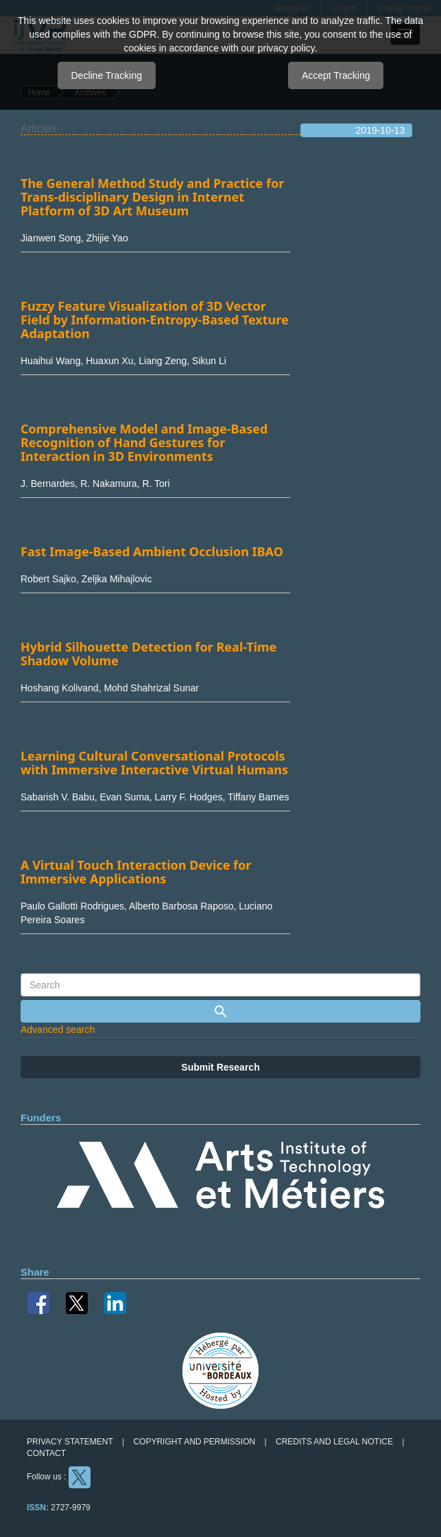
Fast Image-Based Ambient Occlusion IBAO (152, 551)
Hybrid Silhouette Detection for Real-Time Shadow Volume (148, 654)
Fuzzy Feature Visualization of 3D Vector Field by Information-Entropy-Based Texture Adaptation (155, 320)
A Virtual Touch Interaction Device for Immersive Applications (136, 872)
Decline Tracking (107, 75)
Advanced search (58, 1029)
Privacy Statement (70, 1441)
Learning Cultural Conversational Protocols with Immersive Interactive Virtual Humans (154, 763)
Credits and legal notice (334, 1441)
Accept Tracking (336, 75)
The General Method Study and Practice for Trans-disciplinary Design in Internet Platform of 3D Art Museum (152, 197)
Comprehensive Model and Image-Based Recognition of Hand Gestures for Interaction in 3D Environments (144, 442)
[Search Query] (220, 985)
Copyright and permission (194, 1441)
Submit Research (220, 1067)
